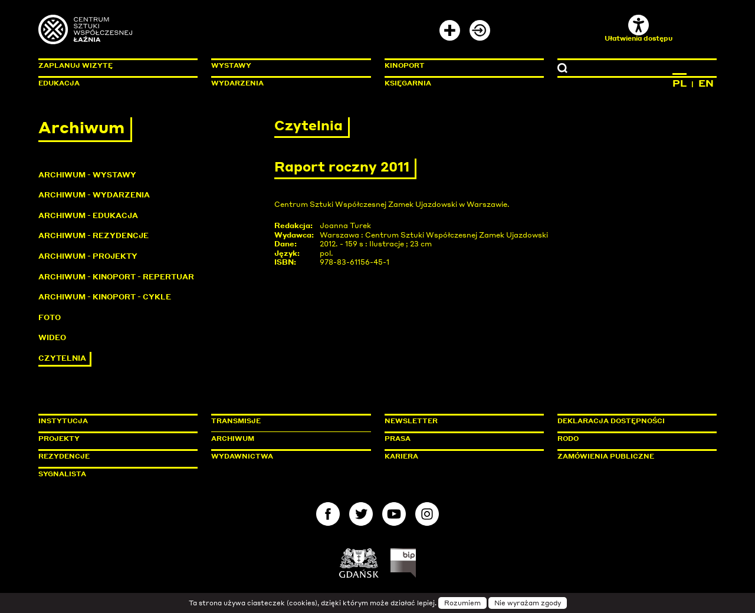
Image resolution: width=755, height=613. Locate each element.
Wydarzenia (237, 83)
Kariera (401, 456)
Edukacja (59, 83)
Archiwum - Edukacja (88, 215)
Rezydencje (64, 456)
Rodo (568, 438)
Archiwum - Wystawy (87, 174)
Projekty (59, 438)
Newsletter (411, 421)
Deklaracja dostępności (611, 421)
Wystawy (231, 65)
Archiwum (232, 438)
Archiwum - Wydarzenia (94, 194)
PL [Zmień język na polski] (679, 83)
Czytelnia (62, 358)
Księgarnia (408, 83)
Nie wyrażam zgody (527, 603)
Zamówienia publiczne (632, 456)
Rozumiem (462, 603)
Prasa (398, 438)
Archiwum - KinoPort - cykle (104, 296)
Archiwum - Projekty (87, 256)
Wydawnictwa (242, 456)
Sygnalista (62, 474)
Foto (49, 317)
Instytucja (63, 421)
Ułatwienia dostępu (638, 28)
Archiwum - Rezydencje (93, 235)
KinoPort (405, 65)
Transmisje (286, 421)
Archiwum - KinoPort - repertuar (116, 276)
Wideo (52, 337)
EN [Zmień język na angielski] (706, 83)
